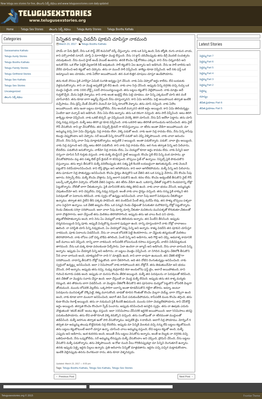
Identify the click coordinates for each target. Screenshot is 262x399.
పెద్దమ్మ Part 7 (207, 55)
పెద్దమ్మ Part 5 (207, 67)
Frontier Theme (251, 395)
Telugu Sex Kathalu (100, 367)
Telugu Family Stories (16, 67)
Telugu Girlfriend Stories (17, 73)
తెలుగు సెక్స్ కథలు (60, 29)
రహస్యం (204, 96)
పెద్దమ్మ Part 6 (207, 61)
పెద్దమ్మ (203, 90)
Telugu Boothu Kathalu (120, 29)
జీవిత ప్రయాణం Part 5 (211, 108)
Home (10, 29)
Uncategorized (12, 91)
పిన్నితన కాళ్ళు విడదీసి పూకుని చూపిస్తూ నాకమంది (101, 39)
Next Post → (186, 376)
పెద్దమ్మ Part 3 (207, 79)
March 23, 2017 (67, 44)
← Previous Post (65, 376)
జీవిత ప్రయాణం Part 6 (211, 102)
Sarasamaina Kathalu (16, 50)
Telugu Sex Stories (32, 29)
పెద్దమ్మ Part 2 (207, 84)
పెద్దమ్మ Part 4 (207, 73)
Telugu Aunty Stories (89, 29)
